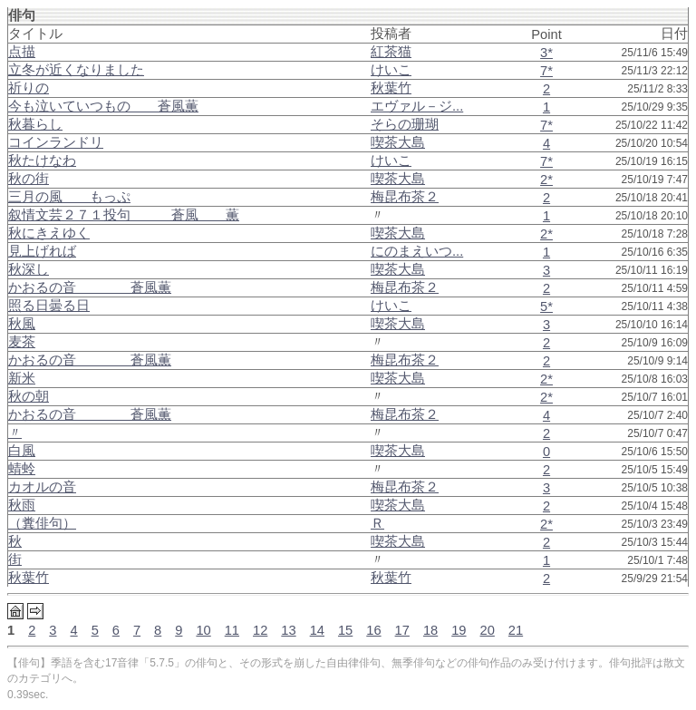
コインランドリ (55, 142)
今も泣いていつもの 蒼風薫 (103, 106)
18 (430, 630)
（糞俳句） (42, 523)
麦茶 (21, 342)
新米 (21, 378)
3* (546, 52)
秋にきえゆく (49, 233)
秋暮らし (35, 124)
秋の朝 (28, 396)
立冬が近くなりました (76, 70)
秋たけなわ (42, 160)
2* (546, 179)
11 (232, 630)
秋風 (21, 323)
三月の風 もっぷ (69, 197)
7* (546, 70)
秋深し (28, 269)
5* (546, 306)
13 (288, 630)
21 (515, 630)
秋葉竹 (28, 577)
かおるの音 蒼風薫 (89, 287)
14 (317, 630)
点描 (21, 51)
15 (345, 630)
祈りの (28, 88)
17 (402, 630)
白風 (21, 450)
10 (203, 630)
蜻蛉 (21, 469)
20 (487, 630)
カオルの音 (42, 487)
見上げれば (42, 251)
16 (373, 630)
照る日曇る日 (49, 305)
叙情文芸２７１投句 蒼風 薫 (123, 215)
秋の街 (28, 178)
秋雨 (21, 505)
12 (260, 630)
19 (458, 630)
